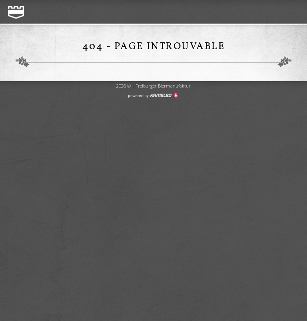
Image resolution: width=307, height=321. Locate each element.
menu (292, 12)
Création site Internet (153, 95)
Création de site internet (153, 123)
